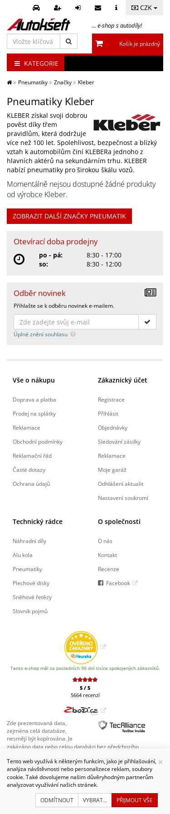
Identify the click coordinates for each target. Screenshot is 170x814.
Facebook (118, 582)
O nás (105, 540)
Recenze (108, 568)
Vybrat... (95, 800)
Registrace (111, 399)
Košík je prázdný (139, 44)
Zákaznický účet (122, 380)
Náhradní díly (29, 540)
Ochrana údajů (31, 483)
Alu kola (23, 554)
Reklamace (26, 427)
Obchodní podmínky (38, 441)
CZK (144, 7)
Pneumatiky (27, 568)
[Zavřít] (160, 762)
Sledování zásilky (119, 441)
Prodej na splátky (34, 413)
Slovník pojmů (30, 611)
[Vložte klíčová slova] (33, 41)
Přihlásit (108, 413)
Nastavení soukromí (123, 497)
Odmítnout (56, 800)
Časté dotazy (29, 469)
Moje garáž (112, 469)
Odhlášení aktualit (120, 483)
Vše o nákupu (34, 380)
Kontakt (107, 554)
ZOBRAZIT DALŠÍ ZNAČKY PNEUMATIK (69, 216)
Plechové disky (31, 582)
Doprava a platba (34, 399)
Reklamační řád (32, 455)
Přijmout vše (135, 800)
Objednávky (112, 427)
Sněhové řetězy (32, 597)
